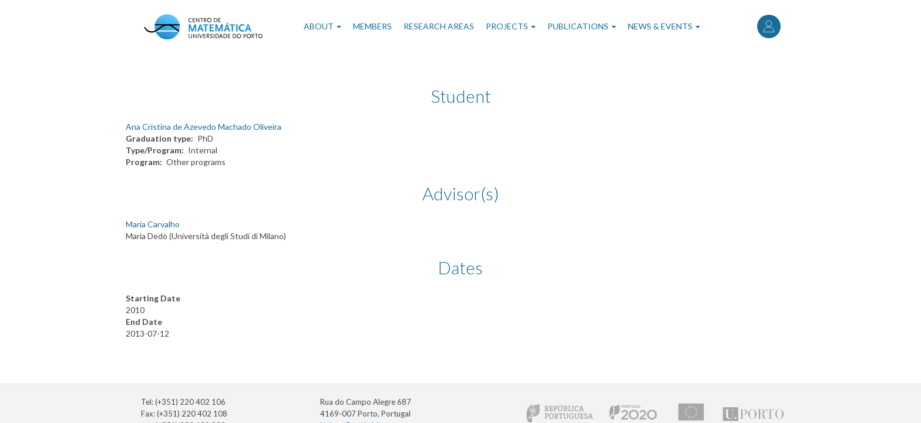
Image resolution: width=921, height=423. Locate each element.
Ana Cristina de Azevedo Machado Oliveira (203, 127)
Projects (511, 26)
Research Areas (439, 26)
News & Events (664, 26)
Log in (769, 26)
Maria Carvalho (153, 224)
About (322, 26)
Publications (581, 26)
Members (372, 26)
